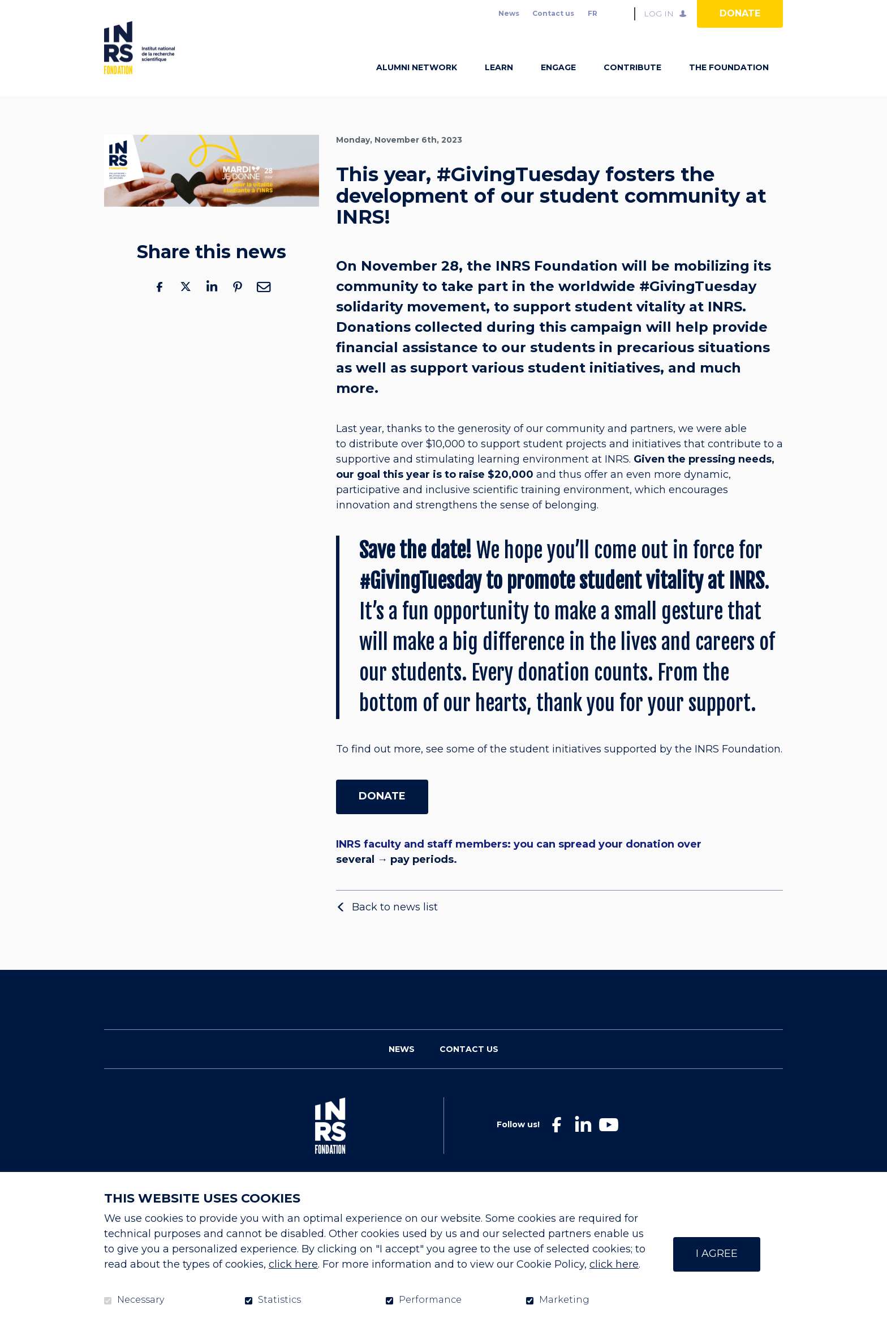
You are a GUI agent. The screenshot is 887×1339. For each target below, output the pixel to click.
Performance (430, 1300)
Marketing (564, 1300)
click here (293, 1264)
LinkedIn (211, 304)
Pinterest (237, 304)
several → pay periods (395, 877)
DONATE (382, 813)
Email (263, 304)
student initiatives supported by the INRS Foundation (645, 767)
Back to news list (395, 924)
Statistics (279, 1300)
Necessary (140, 1300)
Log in (659, 13)
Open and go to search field (621, 13)
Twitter (185, 304)
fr (592, 13)
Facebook (159, 304)
